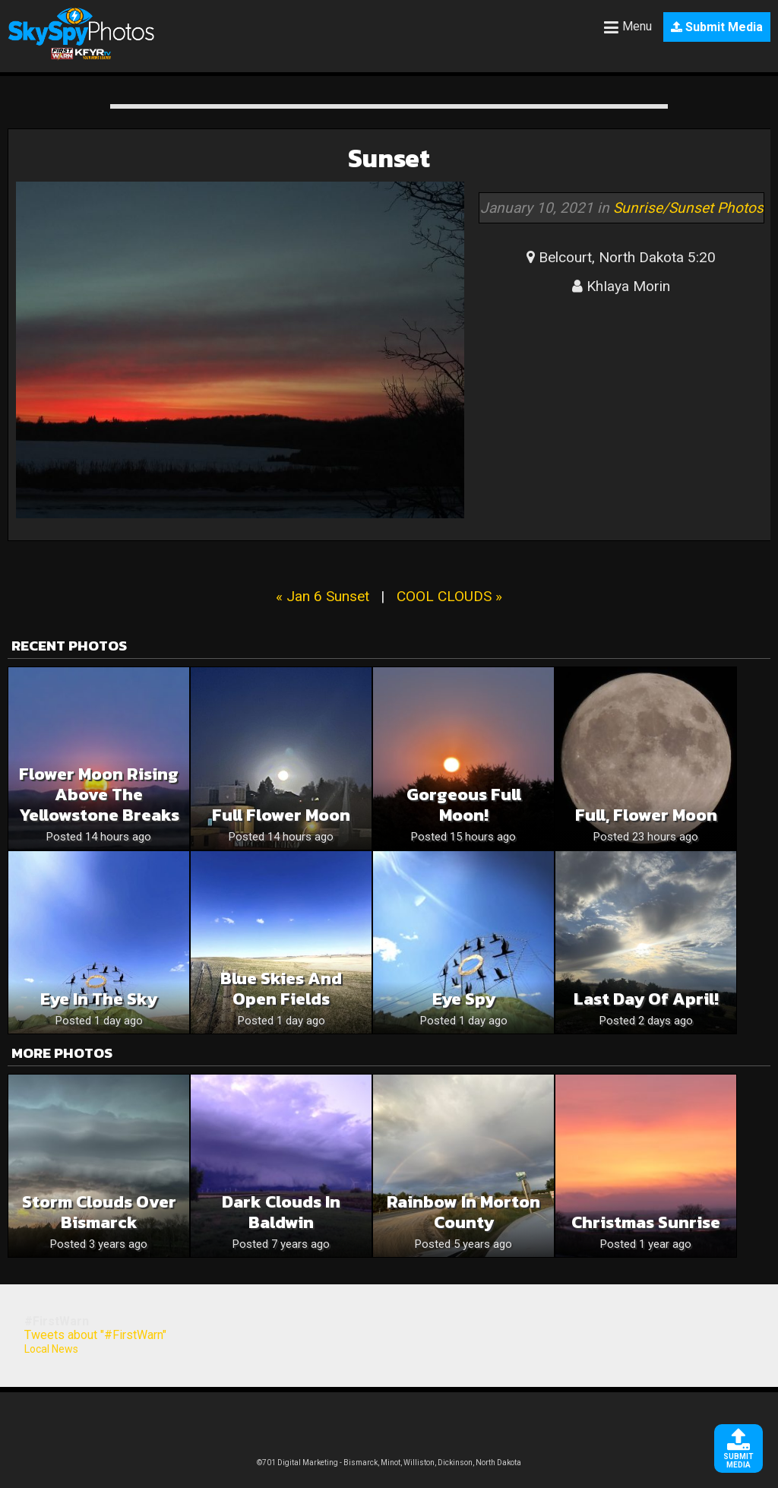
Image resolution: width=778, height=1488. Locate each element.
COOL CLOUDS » (449, 596)
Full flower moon (281, 815)
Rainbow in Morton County (463, 1212)
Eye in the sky (98, 999)
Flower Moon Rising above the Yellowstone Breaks (99, 794)
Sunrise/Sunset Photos (688, 208)
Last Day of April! (646, 999)
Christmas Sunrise (645, 1222)
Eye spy (463, 999)
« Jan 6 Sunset (322, 596)
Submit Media (717, 27)
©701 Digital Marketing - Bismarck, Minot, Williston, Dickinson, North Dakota (389, 1462)
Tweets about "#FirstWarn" (95, 1335)
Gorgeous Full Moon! (463, 804)
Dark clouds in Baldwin (281, 1212)
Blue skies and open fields (281, 988)
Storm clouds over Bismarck (99, 1212)
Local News (51, 1349)
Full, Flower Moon (646, 815)
